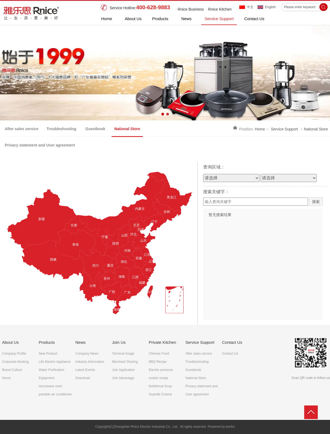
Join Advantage (123, 378)
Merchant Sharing (125, 362)
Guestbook (193, 370)
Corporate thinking (15, 362)
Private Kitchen (162, 342)
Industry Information (90, 362)
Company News (87, 353)
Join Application (123, 370)
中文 (250, 7)
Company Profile (14, 353)
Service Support (284, 129)
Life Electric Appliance (55, 362)
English (270, 7)
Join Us (119, 342)
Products (47, 342)
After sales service (199, 353)
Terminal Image (123, 353)
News (81, 342)
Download (83, 378)
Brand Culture (12, 370)
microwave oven (50, 386)
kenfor (230, 427)
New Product (48, 353)
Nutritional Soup (160, 386)
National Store (316, 129)
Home (260, 129)
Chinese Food (159, 353)
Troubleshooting (197, 362)
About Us (10, 342)
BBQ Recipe (158, 362)
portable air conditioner (55, 394)
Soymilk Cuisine (160, 394)
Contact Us (232, 342)
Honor (6, 378)
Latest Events (85, 370)
